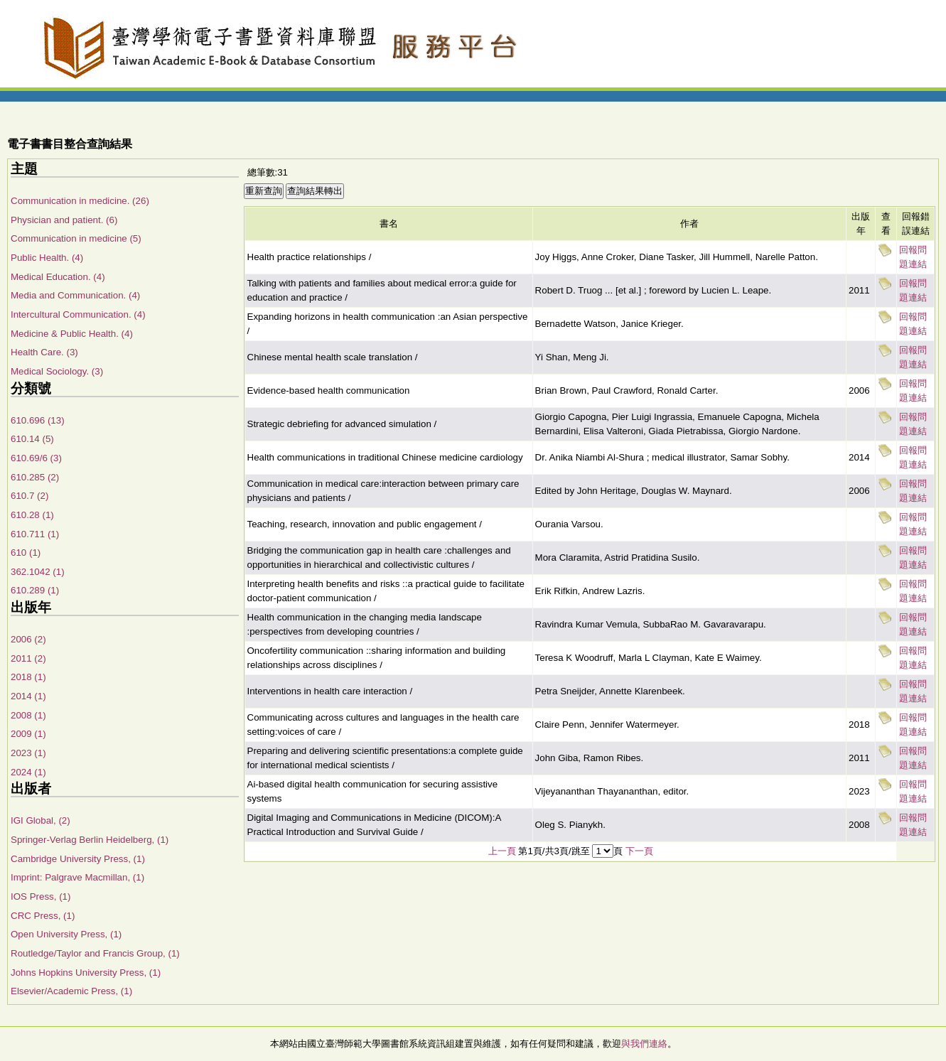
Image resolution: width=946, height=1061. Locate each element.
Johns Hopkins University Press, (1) (86, 972)
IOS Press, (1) (40, 896)
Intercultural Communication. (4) (78, 314)
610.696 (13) (38, 420)
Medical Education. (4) (58, 276)
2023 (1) (28, 753)
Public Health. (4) (47, 257)
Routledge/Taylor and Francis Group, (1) (95, 953)
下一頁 (639, 851)
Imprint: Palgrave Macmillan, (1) (77, 877)
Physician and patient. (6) (64, 220)
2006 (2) (28, 639)
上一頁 (502, 851)
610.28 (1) (32, 515)
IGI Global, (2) (40, 820)
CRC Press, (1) (43, 915)
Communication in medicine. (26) (80, 200)
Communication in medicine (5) (76, 238)
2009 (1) (28, 733)
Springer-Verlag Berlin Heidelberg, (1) (89, 839)
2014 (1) (28, 696)
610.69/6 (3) (36, 458)
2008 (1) (28, 715)
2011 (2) (28, 658)
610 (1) (26, 552)
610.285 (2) (35, 477)
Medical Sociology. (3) (57, 371)
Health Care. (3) (44, 352)
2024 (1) (28, 772)
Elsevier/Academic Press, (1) (71, 991)
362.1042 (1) (38, 571)
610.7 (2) (29, 495)
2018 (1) (28, 677)
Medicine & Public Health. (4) (72, 333)
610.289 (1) (35, 590)
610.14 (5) (32, 438)
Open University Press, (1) (66, 934)
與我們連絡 (644, 1043)
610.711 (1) (35, 534)
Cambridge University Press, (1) (78, 858)
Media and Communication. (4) (75, 295)
